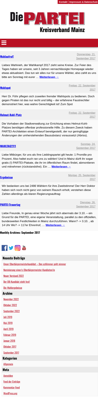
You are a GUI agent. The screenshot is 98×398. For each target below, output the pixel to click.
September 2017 (11, 353)
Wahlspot (5, 87)
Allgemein (8, 364)
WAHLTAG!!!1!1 (8, 146)
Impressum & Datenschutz (83, 2)
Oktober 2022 (10, 305)
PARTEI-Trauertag (10, 204)
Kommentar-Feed (11, 387)
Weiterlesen (55, 225)
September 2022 (11, 311)
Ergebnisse (6, 177)
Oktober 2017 (9, 346)
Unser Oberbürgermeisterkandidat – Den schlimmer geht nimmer (34, 264)
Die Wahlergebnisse (12, 288)
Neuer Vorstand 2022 (13, 276)
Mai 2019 (8, 323)
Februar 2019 (9, 335)
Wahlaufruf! (7, 56)
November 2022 (11, 299)
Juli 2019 (7, 317)
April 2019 (8, 329)
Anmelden (8, 376)
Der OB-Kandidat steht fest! (16, 282)
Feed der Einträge (11, 381)
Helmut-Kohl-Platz (11, 115)
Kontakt (63, 2)
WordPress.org (10, 393)
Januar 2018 (9, 341)
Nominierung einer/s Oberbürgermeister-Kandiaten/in (29, 270)
